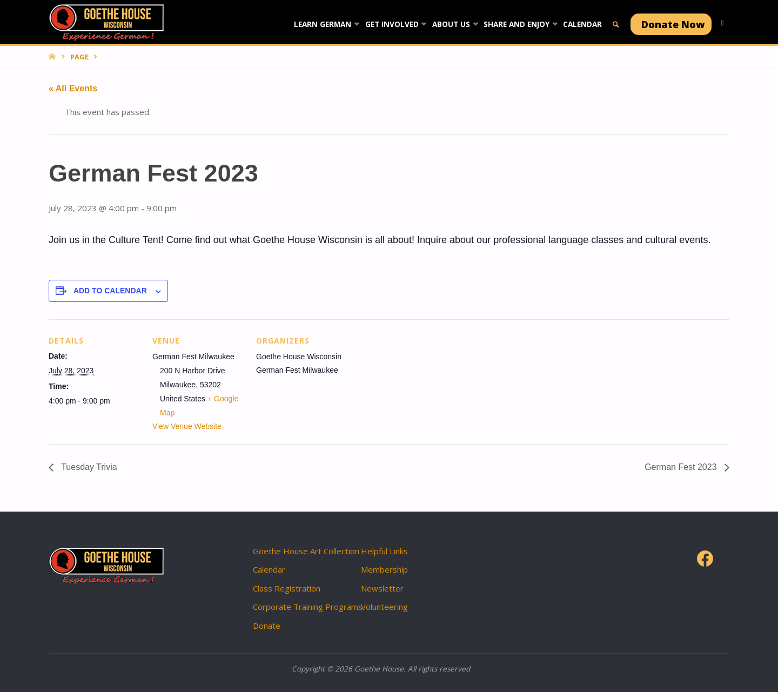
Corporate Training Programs (308, 606)
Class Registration (286, 588)
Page (79, 57)
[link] (616, 32)
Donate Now (673, 24)
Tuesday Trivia (88, 467)
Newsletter (382, 588)
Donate (266, 625)
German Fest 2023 (682, 467)
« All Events (73, 88)
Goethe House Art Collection (306, 551)
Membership (384, 569)
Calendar (269, 569)
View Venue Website (187, 426)
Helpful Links (384, 551)
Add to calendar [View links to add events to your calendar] (110, 290)
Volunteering (384, 606)
